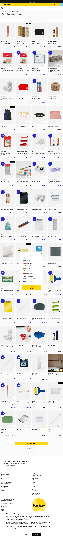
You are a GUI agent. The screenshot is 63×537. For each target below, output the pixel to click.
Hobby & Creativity (36, 475)
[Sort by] (56, 20)
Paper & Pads (35, 478)
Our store (3, 478)
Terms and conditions (6, 486)
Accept (36, 534)
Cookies (3, 490)
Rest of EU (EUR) (28, 281)
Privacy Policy (4, 487)
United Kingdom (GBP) (29, 278)
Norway (2, 509)
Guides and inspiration (6, 482)
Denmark (3, 510)
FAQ (1, 475)
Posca (33, 492)
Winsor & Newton (36, 493)
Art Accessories (15, 11)
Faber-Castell (35, 490)
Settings (26, 534)
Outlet (33, 481)
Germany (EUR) (27, 273)
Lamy (33, 489)
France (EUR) (27, 271)
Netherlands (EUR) (28, 276)
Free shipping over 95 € (31, 1)
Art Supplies (7, 11)
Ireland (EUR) (27, 268)
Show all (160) (35, 494)
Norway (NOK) (27, 260)
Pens (33, 477)
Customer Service (5, 474)
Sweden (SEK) (27, 258)
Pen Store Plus (4, 481)
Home (3, 11)
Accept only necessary (16, 528)
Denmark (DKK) (27, 263)
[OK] (31, 8)
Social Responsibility (5, 483)
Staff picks (34, 483)
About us (3, 477)
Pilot (33, 488)
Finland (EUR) (27, 265)
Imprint (2, 489)
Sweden (2, 507)
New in (33, 482)
